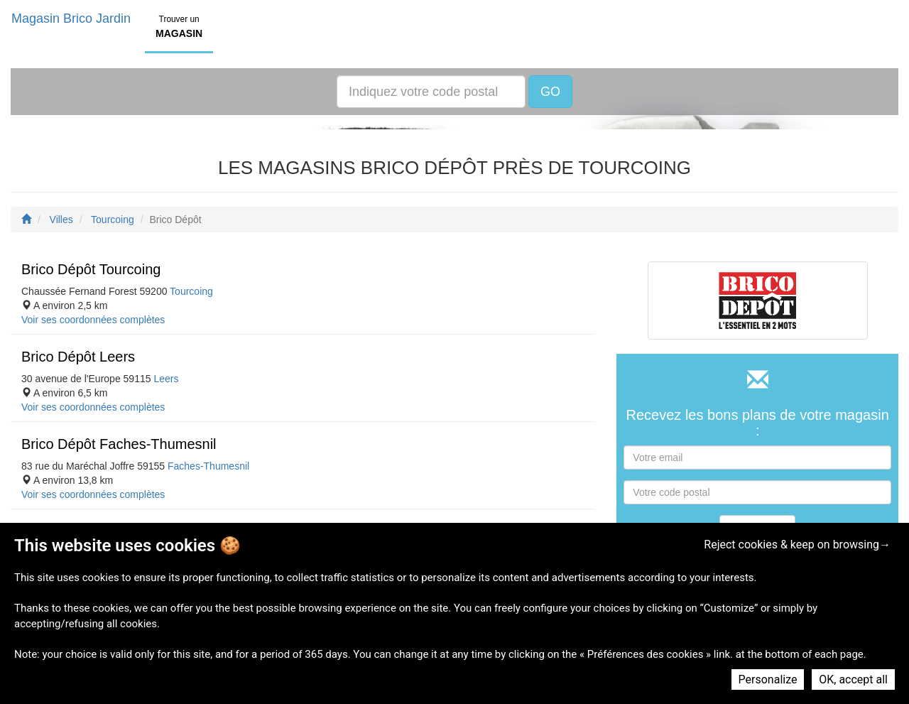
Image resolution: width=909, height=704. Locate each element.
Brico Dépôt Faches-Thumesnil (119, 444)
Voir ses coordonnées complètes (93, 319)
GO (550, 92)
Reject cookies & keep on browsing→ (797, 544)
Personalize (768, 679)
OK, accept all (853, 679)
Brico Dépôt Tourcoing (90, 269)
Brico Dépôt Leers (78, 356)
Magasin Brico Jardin (71, 18)
